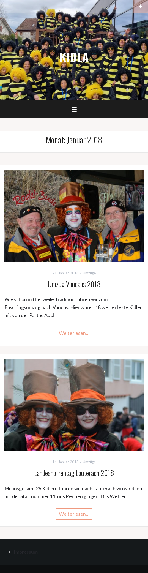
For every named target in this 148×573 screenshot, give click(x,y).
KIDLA (74, 56)
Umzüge (89, 273)
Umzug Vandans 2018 (74, 284)
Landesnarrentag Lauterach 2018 (74, 472)
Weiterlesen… (74, 333)
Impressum (26, 552)
